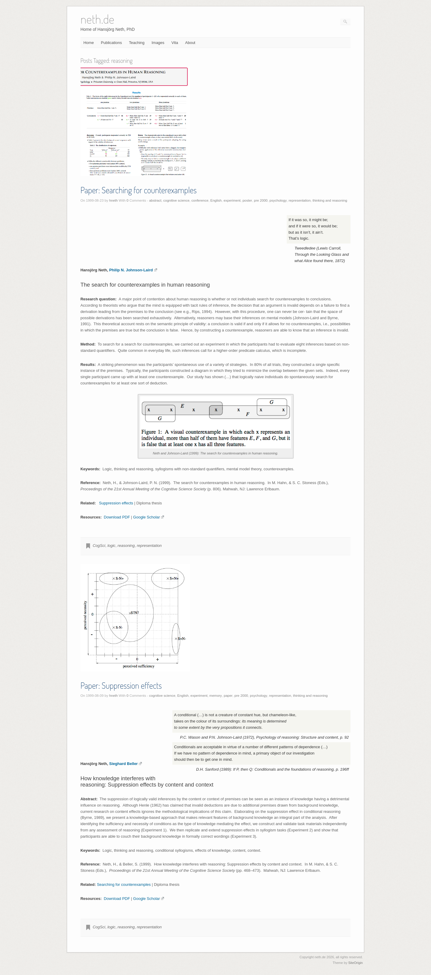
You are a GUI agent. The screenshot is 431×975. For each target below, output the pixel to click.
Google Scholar (148, 517)
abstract (155, 200)
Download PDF (117, 517)
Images (157, 42)
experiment (232, 200)
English (216, 200)
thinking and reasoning (329, 200)
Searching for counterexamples (124, 884)
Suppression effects (116, 503)
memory (216, 695)
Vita (175, 42)
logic (111, 545)
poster (247, 200)
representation (300, 200)
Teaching (137, 42)
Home (89, 42)
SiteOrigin (355, 963)
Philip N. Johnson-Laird (133, 270)
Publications (111, 42)
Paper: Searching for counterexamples (139, 190)
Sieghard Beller (125, 763)
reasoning (126, 545)
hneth (113, 200)
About (190, 42)
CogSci (99, 545)
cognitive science (176, 200)
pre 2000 (261, 200)
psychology (278, 200)
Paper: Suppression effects (121, 685)
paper (228, 695)
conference (200, 200)
